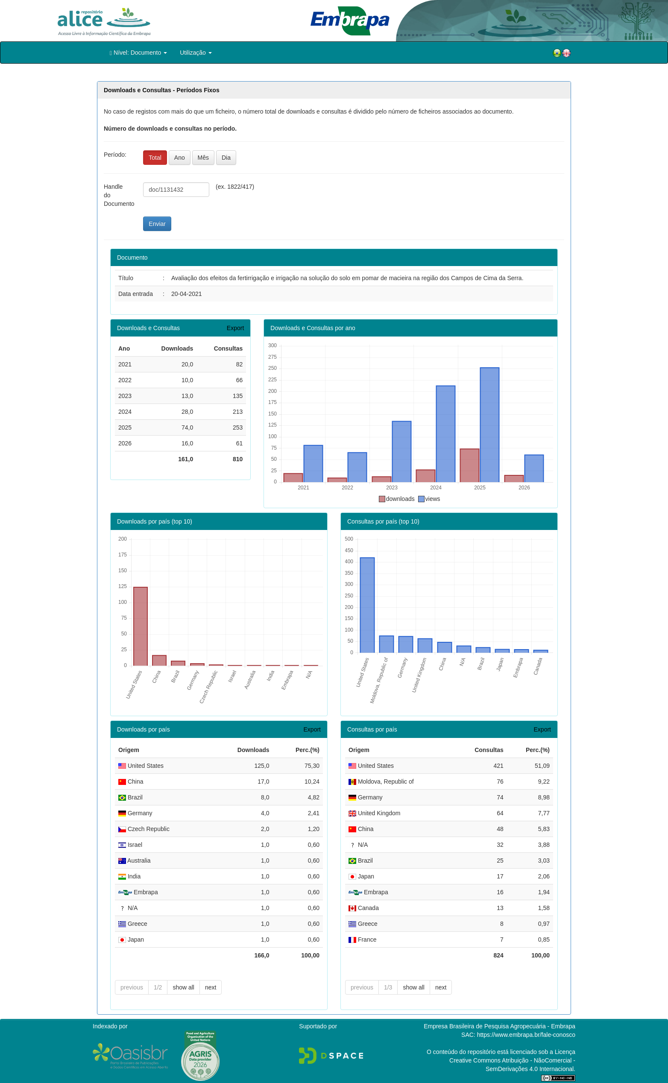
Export (235, 328)
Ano (179, 157)
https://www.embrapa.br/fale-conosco (526, 1034)
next (210, 987)
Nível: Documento (138, 52)
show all (183, 987)
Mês (203, 157)
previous (131, 987)
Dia (226, 157)
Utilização (196, 52)
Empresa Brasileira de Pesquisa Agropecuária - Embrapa (499, 1026)
